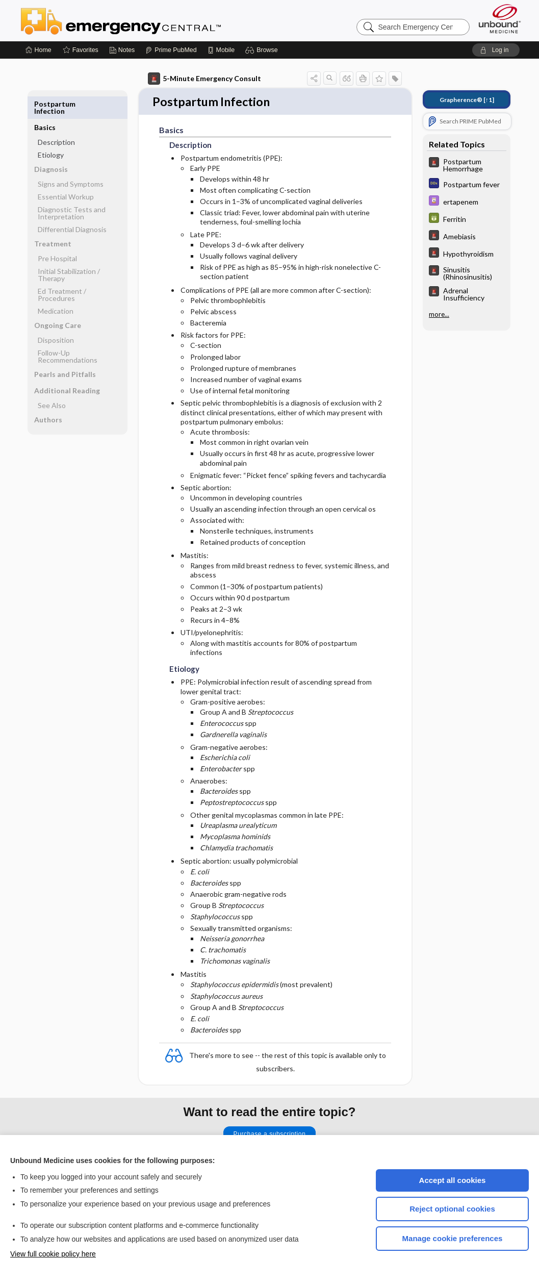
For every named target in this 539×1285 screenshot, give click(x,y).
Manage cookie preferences (452, 1238)
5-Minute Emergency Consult (204, 78)
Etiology (51, 131)
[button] (262, 50)
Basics (45, 103)
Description (56, 118)
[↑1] (467, 100)
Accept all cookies (452, 1180)
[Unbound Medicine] (499, 19)
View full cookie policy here (53, 1254)
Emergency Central (147, 20)
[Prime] (170, 50)
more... (439, 314)
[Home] (38, 50)
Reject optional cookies (452, 1208)
